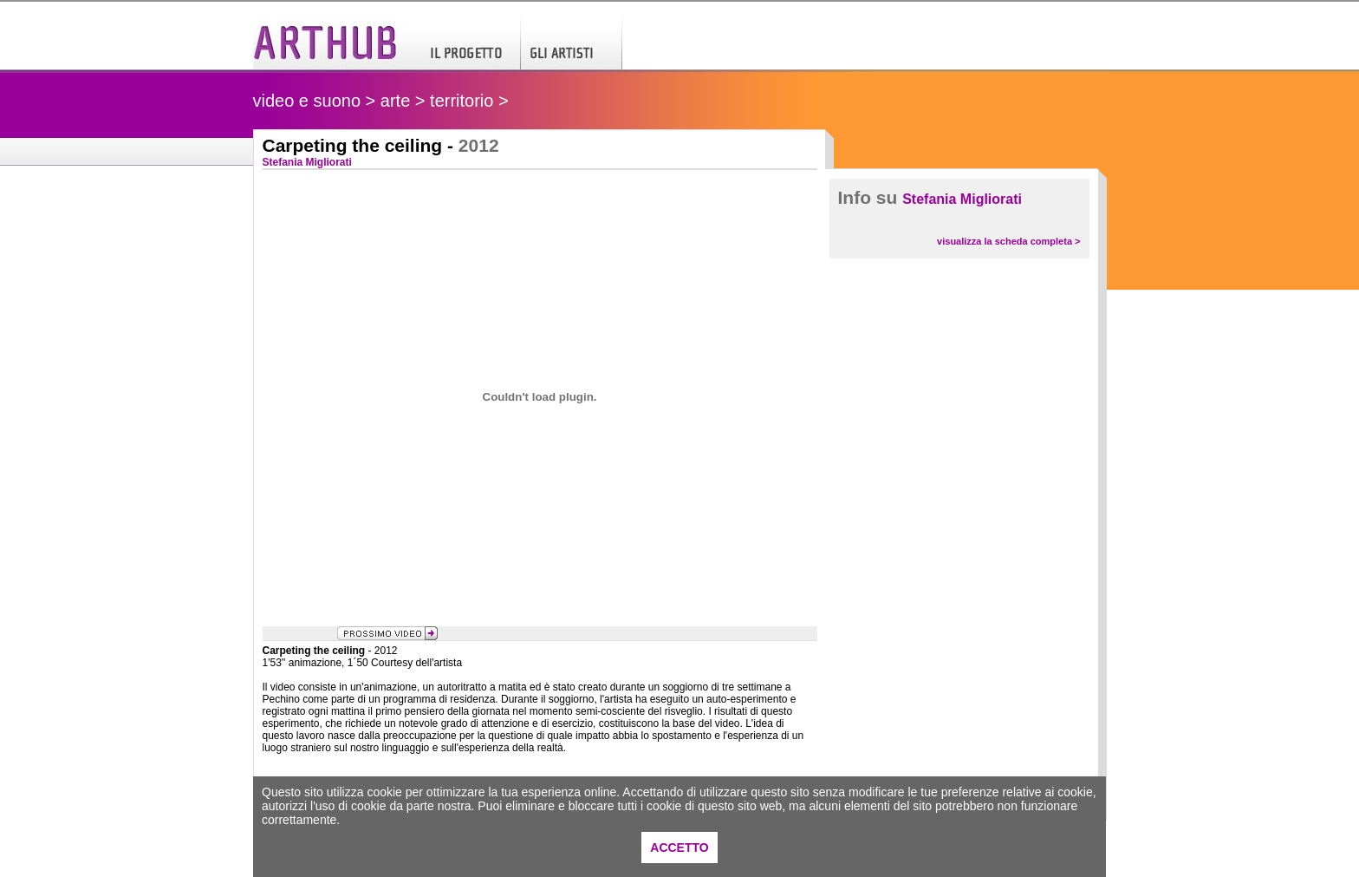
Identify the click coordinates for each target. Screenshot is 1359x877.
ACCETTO (679, 847)
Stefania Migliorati (962, 199)
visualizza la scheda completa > (1008, 241)
